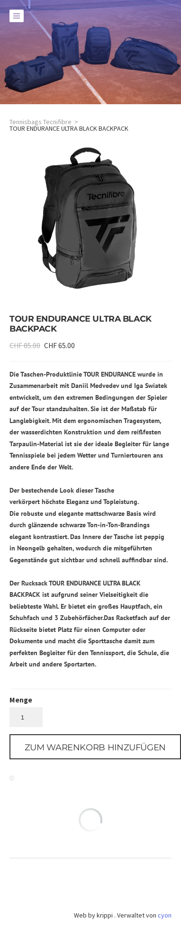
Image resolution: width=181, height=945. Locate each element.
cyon (165, 915)
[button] (95, 746)
